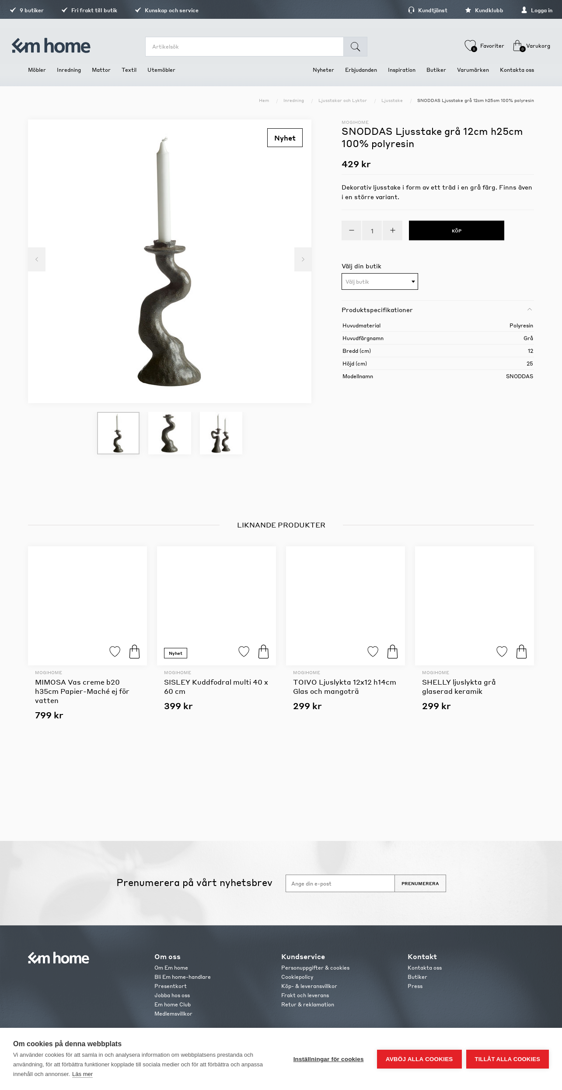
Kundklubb (466, 10)
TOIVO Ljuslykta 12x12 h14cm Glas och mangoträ (344, 686)
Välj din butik (361, 266)
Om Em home (171, 967)
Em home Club (172, 1004)
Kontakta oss (425, 967)
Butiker (417, 977)
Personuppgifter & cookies (315, 967)
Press (415, 986)
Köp (134, 651)
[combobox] (380, 281)
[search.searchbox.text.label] (248, 46)
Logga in (518, 10)
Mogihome (355, 122)
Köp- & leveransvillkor (309, 986)
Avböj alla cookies (419, 1059)
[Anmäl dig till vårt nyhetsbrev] (340, 883)
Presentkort (170, 986)
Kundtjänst (409, 10)
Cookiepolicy (297, 977)
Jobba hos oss (172, 995)
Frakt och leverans (305, 995)
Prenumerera (420, 883)
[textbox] (380, 282)
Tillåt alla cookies (507, 1059)
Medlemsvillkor (173, 1013)
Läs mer (82, 1074)
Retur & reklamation (307, 1004)
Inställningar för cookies (328, 1059)
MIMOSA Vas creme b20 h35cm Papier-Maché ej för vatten (82, 691)
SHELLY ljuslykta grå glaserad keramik (459, 686)
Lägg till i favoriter (115, 651)
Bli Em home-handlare (182, 977)
